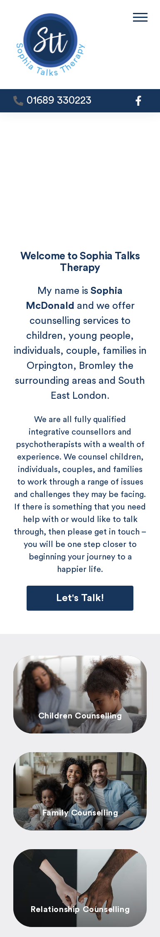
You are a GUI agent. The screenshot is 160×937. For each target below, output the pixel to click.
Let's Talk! (80, 598)
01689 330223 (59, 100)
